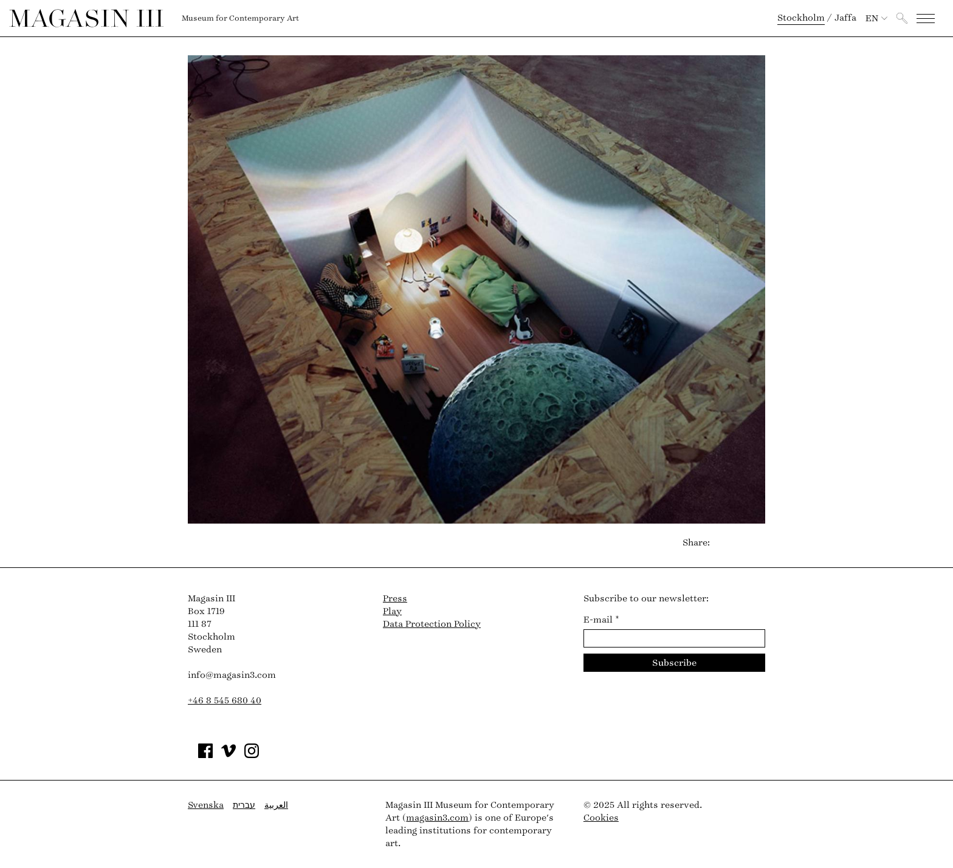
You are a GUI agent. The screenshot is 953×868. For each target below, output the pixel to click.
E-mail (601, 620)
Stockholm (801, 18)
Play (392, 611)
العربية (276, 805)
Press (395, 598)
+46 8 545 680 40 (224, 700)
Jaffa (845, 18)
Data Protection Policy (432, 624)
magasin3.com (437, 818)
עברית (244, 805)
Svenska (206, 805)
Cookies (601, 818)
